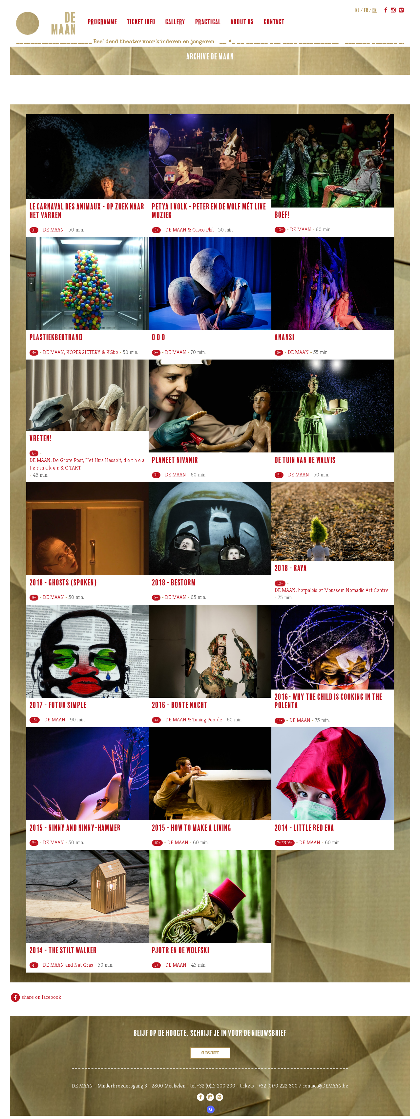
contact (274, 22)
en (374, 10)
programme (102, 22)
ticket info (141, 22)
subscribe (210, 1052)
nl (357, 10)
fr (366, 10)
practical (208, 22)
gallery (176, 22)
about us (242, 22)
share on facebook (35, 997)
